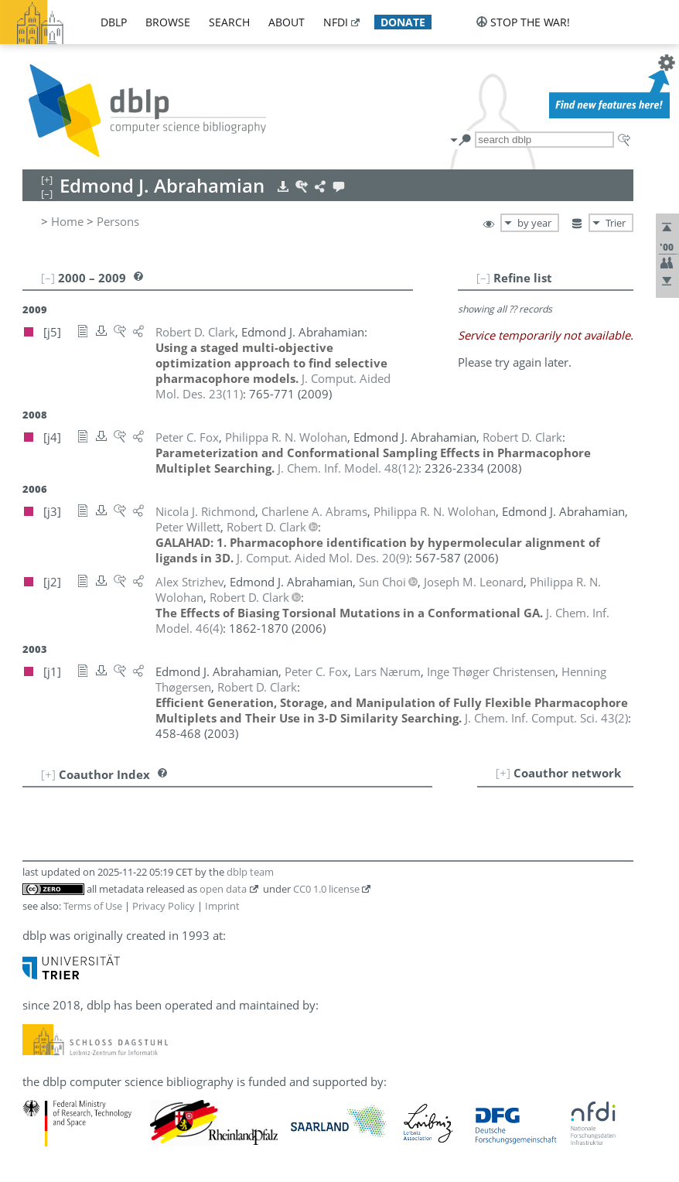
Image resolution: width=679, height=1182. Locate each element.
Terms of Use (92, 906)
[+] (503, 773)
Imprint (222, 906)
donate (402, 22)
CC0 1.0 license (326, 889)
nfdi (335, 22)
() (348, 468)
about (286, 22)
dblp (114, 22)
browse (167, 22)
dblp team (250, 872)
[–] (483, 277)
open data (223, 889)
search (229, 22)
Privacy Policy (163, 906)
